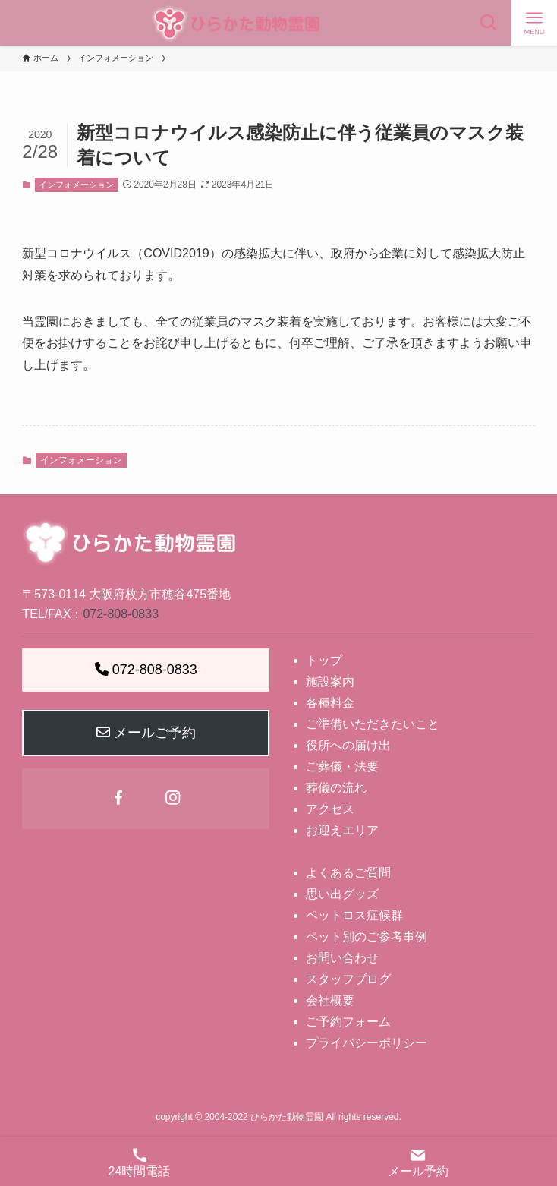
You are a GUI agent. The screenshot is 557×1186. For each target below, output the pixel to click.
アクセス (330, 809)
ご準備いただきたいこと (372, 724)
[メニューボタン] (534, 23)
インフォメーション (76, 184)
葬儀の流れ (336, 787)
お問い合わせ (342, 957)
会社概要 (330, 1000)
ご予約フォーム (348, 1021)
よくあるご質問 (348, 872)
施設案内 (330, 681)
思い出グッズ (342, 894)
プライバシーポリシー (366, 1042)
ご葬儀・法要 (342, 766)
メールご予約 (146, 732)
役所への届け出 (348, 745)
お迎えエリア (342, 830)
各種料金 (330, 702)
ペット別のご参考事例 (366, 936)
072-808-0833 (121, 613)
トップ (324, 660)
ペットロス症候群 (354, 915)
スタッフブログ (348, 979)
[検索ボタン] (488, 23)
